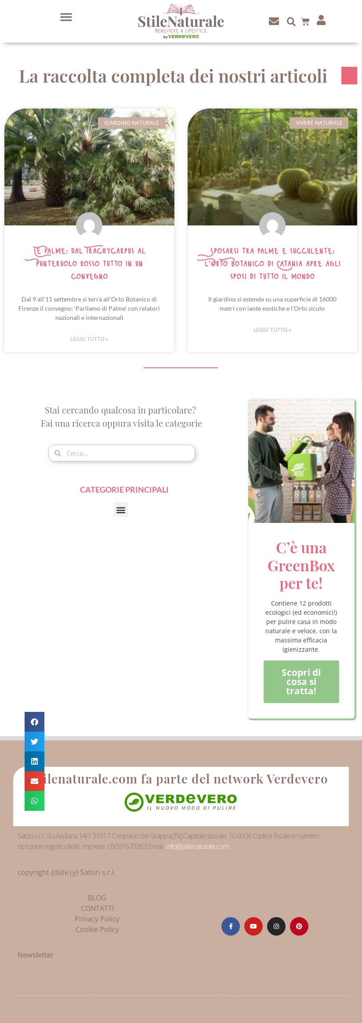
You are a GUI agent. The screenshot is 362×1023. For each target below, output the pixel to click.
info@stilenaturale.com (197, 846)
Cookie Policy (97, 929)
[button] (66, 17)
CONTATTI (97, 908)
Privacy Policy (97, 919)
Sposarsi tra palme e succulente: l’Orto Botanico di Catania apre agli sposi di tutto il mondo (272, 264)
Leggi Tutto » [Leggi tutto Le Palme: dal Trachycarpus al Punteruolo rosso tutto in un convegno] (89, 339)
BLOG (97, 898)
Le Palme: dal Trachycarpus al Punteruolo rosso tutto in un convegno (89, 264)
